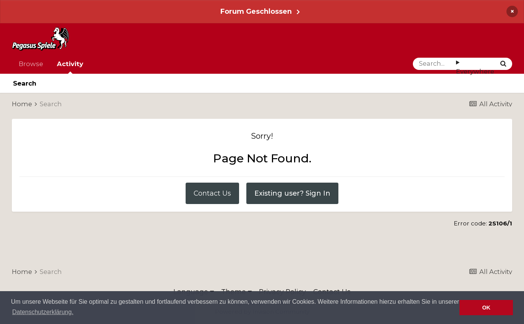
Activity (70, 67)
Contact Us (212, 193)
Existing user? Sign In (292, 193)
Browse (31, 64)
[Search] (434, 64)
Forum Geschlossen (256, 11)
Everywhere (475, 71)
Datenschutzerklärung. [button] (42, 312)
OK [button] (486, 308)
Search (24, 83)
